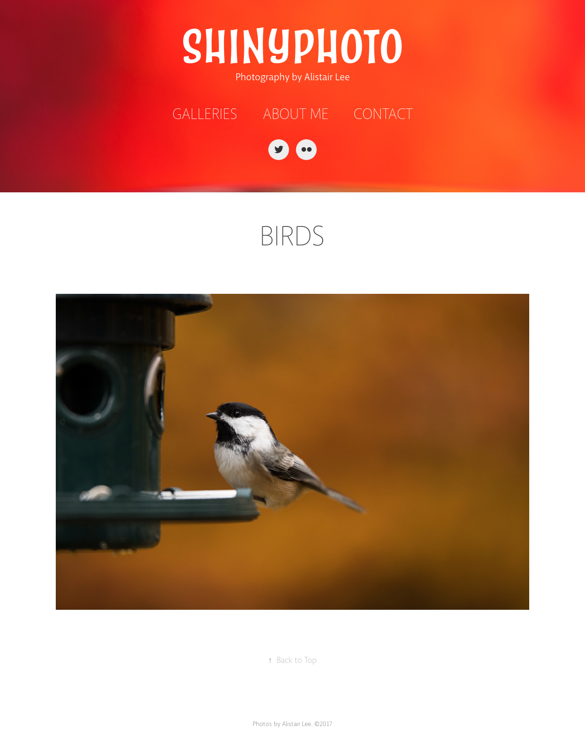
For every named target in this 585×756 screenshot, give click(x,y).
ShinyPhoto (292, 47)
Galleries (204, 114)
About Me (296, 114)
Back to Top (292, 660)
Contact (383, 114)
